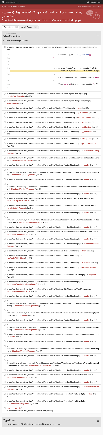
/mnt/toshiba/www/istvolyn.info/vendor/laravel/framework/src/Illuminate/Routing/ (44, 132)
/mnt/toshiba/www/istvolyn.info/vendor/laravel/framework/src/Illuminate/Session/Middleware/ (51, 198)
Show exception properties (16, 41)
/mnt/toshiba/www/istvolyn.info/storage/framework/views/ (51, 47)
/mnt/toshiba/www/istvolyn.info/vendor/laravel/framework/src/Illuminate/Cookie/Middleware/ (52, 232)
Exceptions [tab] (11, 27)
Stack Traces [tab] (29, 27)
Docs (94, 2)
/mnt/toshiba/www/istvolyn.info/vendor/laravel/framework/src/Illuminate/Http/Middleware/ (50, 289)
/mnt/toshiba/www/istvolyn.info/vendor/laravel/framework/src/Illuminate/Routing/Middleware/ (54, 158)
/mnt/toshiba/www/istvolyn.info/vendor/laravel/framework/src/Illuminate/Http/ (44, 122)
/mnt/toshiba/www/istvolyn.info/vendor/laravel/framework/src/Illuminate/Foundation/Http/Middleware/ (54, 334)
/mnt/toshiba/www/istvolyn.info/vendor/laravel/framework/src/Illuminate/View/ (42, 108)
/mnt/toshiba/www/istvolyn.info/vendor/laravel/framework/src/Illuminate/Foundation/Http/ (47, 275)
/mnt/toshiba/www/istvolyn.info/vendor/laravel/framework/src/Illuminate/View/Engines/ (48, 94)
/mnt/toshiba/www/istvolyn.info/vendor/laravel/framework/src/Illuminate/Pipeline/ (45, 151)
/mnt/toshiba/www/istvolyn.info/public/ (27, 411)
